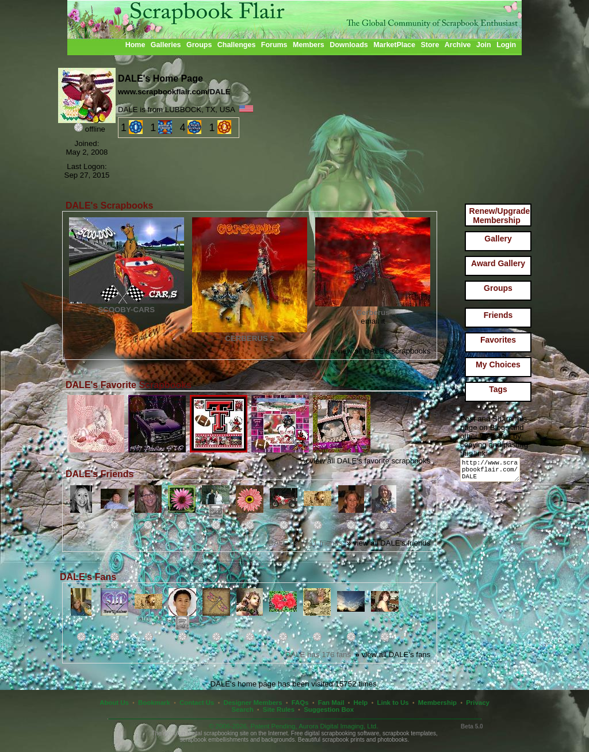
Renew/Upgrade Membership (499, 215)
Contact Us (196, 702)
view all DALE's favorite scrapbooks (367, 460)
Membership (437, 702)
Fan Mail (331, 702)
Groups (199, 45)
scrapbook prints (343, 739)
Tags (498, 389)
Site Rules (278, 709)
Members (308, 45)
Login (506, 45)
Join (483, 45)
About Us (114, 702)
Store (429, 45)
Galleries (166, 45)
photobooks (392, 739)
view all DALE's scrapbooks (381, 351)
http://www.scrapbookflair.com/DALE (492, 472)
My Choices (498, 364)
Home (135, 45)
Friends (498, 315)
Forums (274, 45)
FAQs (300, 702)
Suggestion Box (329, 709)
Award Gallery (498, 263)
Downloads (349, 45)
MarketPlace (394, 45)
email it (373, 321)
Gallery (497, 238)
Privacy (477, 702)
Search (243, 709)
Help (361, 702)
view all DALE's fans (392, 654)
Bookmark (154, 702)
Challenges (236, 45)
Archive (458, 45)
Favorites (498, 339)
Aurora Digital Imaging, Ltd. (338, 726)
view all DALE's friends (389, 543)
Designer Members (252, 702)
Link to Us (393, 702)
